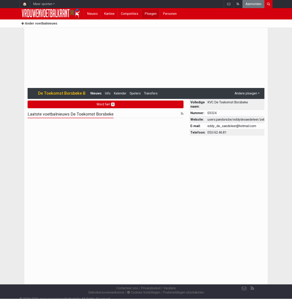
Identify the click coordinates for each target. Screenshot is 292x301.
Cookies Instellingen (143, 292)
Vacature (169, 288)
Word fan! (106, 104)
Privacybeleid (150, 288)
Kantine (109, 14)
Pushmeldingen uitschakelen (183, 292)
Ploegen (151, 14)
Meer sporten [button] (42, 4)
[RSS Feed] (252, 288)
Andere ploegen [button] (246, 93)
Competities (129, 14)
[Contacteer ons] (244, 288)
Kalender (120, 93)
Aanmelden (253, 4)
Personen (170, 14)
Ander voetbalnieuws (39, 23)
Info (108, 93)
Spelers (135, 93)
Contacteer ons (127, 288)
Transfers (151, 93)
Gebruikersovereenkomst (106, 292)
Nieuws (92, 14)
